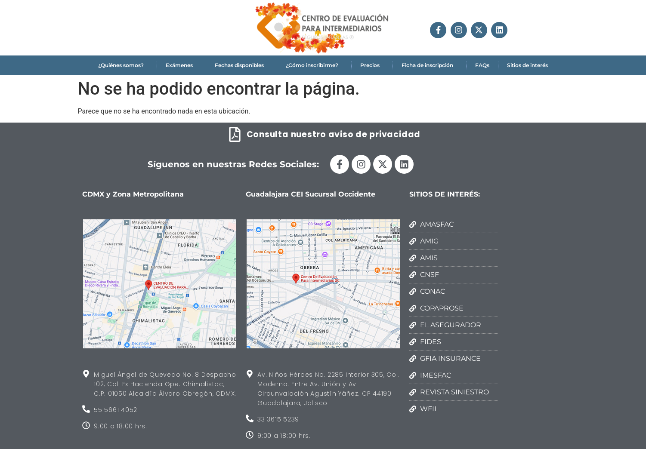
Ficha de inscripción (429, 65)
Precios (372, 65)
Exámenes (181, 65)
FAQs (482, 65)
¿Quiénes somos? (123, 65)
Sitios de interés (527, 65)
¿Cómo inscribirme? (314, 65)
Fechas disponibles (241, 65)
